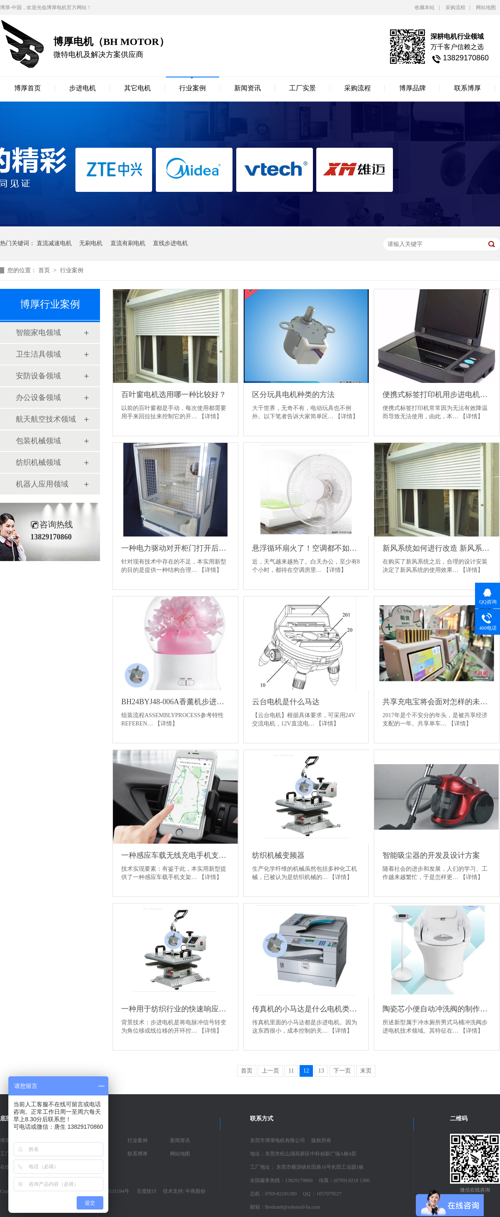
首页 (45, 270)
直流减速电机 (54, 243)
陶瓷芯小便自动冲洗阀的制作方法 (436, 1009)
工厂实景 (302, 88)
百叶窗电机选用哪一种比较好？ (173, 394)
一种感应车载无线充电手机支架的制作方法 (175, 855)
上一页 (270, 1071)
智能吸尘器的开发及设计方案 (431, 855)
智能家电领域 (38, 332)
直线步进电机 (170, 243)
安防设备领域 (38, 376)
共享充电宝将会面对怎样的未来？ (436, 702)
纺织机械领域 (38, 462)
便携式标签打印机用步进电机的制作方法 (436, 394)
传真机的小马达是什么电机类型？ (306, 1009)
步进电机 (82, 88)
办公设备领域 (38, 397)
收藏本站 (425, 7)
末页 (366, 1071)
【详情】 (210, 416)
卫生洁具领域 (38, 354)
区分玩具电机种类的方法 (293, 394)
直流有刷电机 (127, 243)
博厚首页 (27, 88)
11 (291, 1071)
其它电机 (137, 88)
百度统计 (147, 1191)
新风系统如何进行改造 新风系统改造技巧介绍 (436, 548)
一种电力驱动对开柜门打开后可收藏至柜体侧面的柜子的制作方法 (175, 548)
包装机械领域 (38, 441)
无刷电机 (90, 243)
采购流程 (455, 7)
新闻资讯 (247, 88)
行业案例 (192, 88)
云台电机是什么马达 (286, 702)
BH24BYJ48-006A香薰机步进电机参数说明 (175, 702)
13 (321, 1071)
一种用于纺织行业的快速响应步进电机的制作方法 (175, 1009)
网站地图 (486, 7)
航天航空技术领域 (46, 419)
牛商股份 (195, 1191)
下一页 (342, 1071)
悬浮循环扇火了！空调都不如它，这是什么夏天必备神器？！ (306, 548)
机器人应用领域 (42, 484)
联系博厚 (467, 88)
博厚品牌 (412, 88)
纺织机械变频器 (278, 855)
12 (306, 1071)
